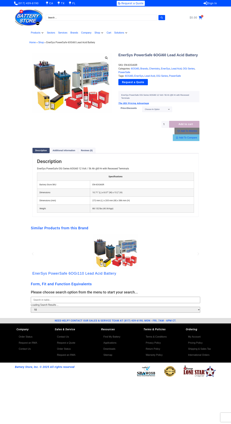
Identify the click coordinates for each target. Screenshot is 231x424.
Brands (144, 68)
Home (32, 42)
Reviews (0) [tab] (87, 150)
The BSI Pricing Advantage (133, 103)
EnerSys (165, 68)
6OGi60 (135, 68)
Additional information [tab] (64, 150)
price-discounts (129, 108)
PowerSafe (124, 72)
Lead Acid (176, 68)
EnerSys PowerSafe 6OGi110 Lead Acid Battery (74, 273)
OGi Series (189, 68)
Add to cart (186, 124)
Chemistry (154, 68)
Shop (41, 42)
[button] (37, 32)
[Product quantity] (165, 124)
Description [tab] (41, 150)
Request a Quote (133, 82)
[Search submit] (161, 17)
